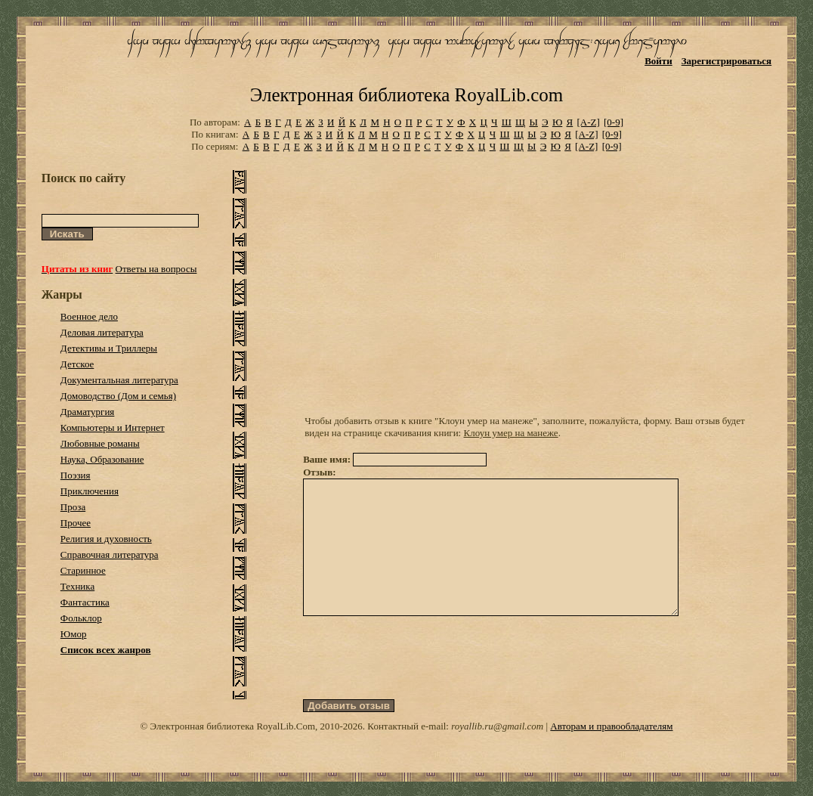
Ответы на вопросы (156, 268)
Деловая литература (102, 332)
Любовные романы (100, 443)
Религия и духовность (106, 538)
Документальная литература (119, 380)
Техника (77, 586)
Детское (77, 364)
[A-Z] (588, 122)
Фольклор (81, 618)
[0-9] (613, 122)
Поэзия (75, 475)
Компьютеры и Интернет (112, 427)
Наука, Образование (102, 459)
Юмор (73, 634)
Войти (658, 61)
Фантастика (85, 602)
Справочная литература (109, 554)
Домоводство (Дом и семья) (118, 395)
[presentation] (418, 684)
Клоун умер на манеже (511, 432)
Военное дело (89, 316)
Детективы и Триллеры (108, 348)
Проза (72, 507)
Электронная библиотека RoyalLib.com (406, 95)
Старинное (83, 570)
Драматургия (87, 411)
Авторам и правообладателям (611, 753)
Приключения (89, 491)
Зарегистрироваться (726, 61)
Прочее (75, 522)
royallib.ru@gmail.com (497, 753)
